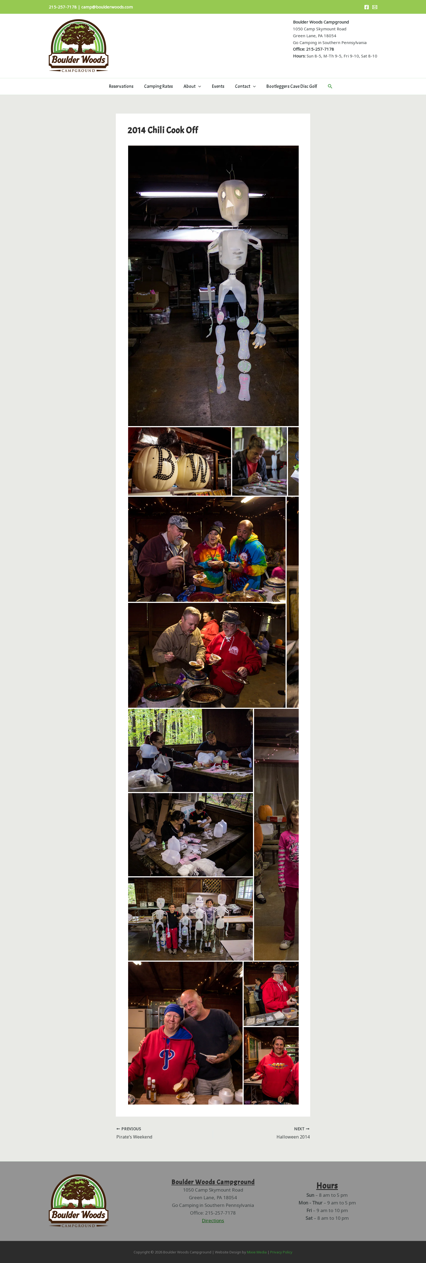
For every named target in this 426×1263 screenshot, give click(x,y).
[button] (199, 86)
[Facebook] (366, 7)
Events (217, 86)
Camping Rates (160, 86)
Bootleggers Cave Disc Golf (288, 86)
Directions (213, 1220)
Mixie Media (257, 1252)
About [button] (193, 86)
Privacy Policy (281, 1252)
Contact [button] (243, 86)
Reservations (125, 86)
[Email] (374, 7)
